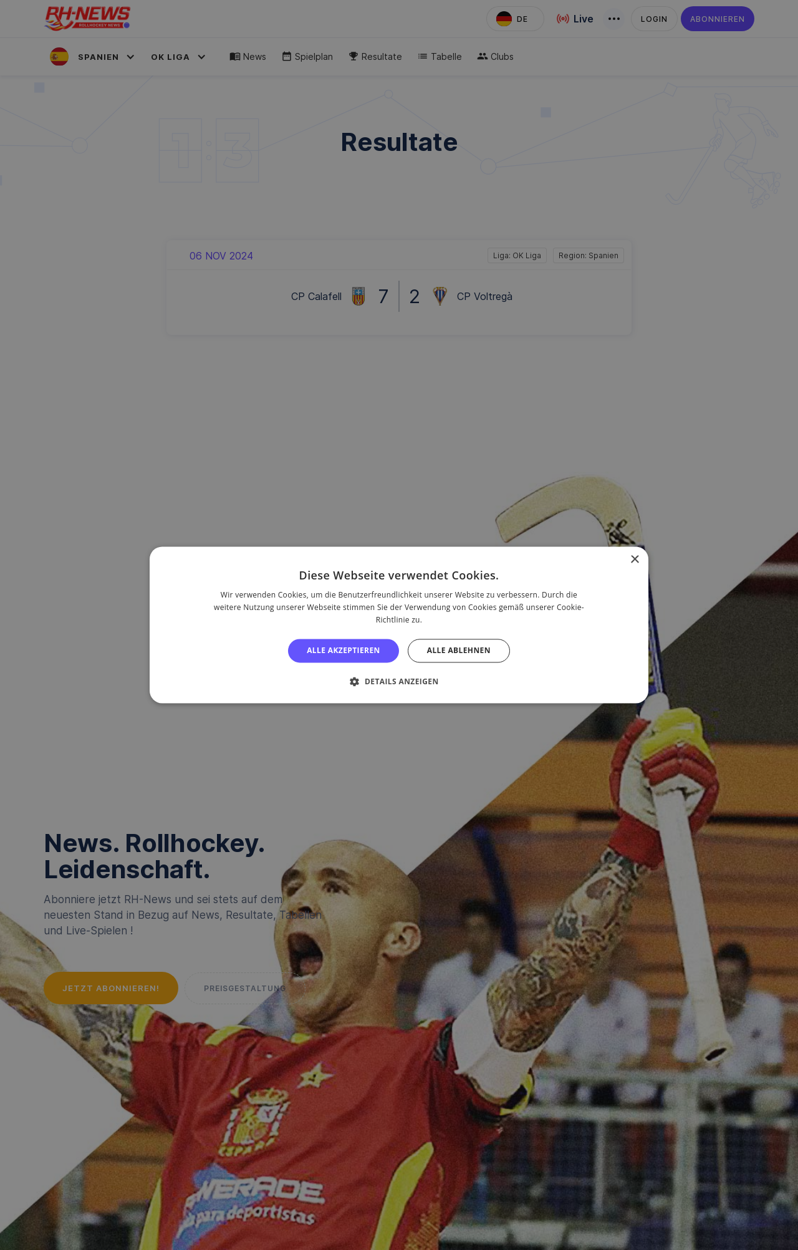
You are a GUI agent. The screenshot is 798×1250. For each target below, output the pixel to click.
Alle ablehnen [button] (459, 650)
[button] (398, 682)
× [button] (634, 559)
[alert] (399, 625)
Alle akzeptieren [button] (343, 650)
